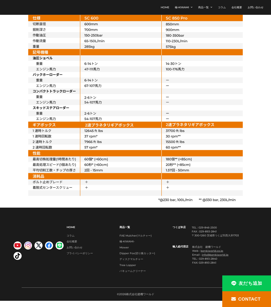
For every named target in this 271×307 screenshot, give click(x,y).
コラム (222, 7)
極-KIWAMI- (127, 242)
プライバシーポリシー (80, 256)
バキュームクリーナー (133, 276)
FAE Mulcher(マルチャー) (136, 236)
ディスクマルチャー (131, 263)
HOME (165, 7)
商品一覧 (205, 7)
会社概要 (236, 7)
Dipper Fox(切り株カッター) (137, 256)
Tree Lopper (128, 269)
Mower (124, 249)
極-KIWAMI (184, 7)
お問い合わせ (255, 7)
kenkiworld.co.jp (212, 251)
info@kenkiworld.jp (215, 254)
